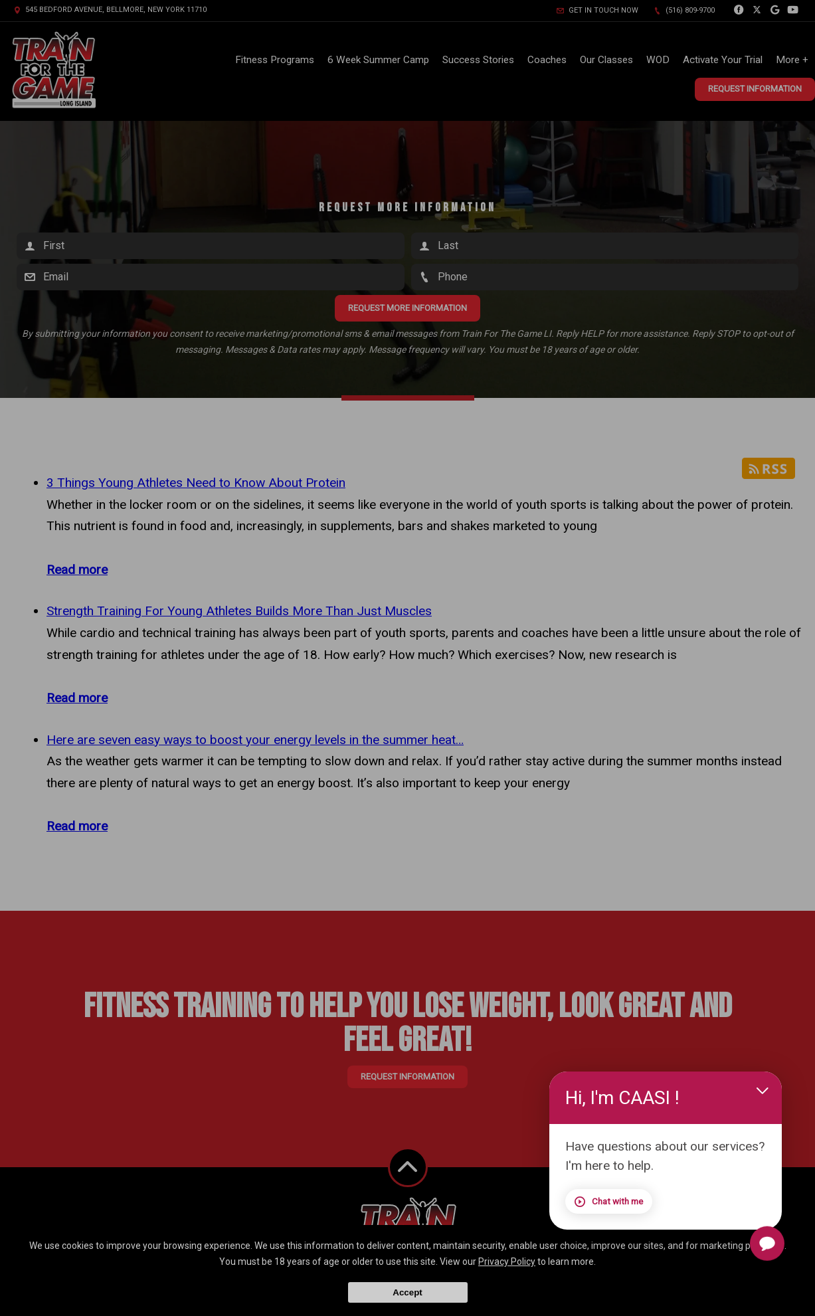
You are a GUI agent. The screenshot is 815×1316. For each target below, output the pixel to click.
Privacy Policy (506, 1261)
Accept (407, 1292)
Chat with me (609, 1201)
